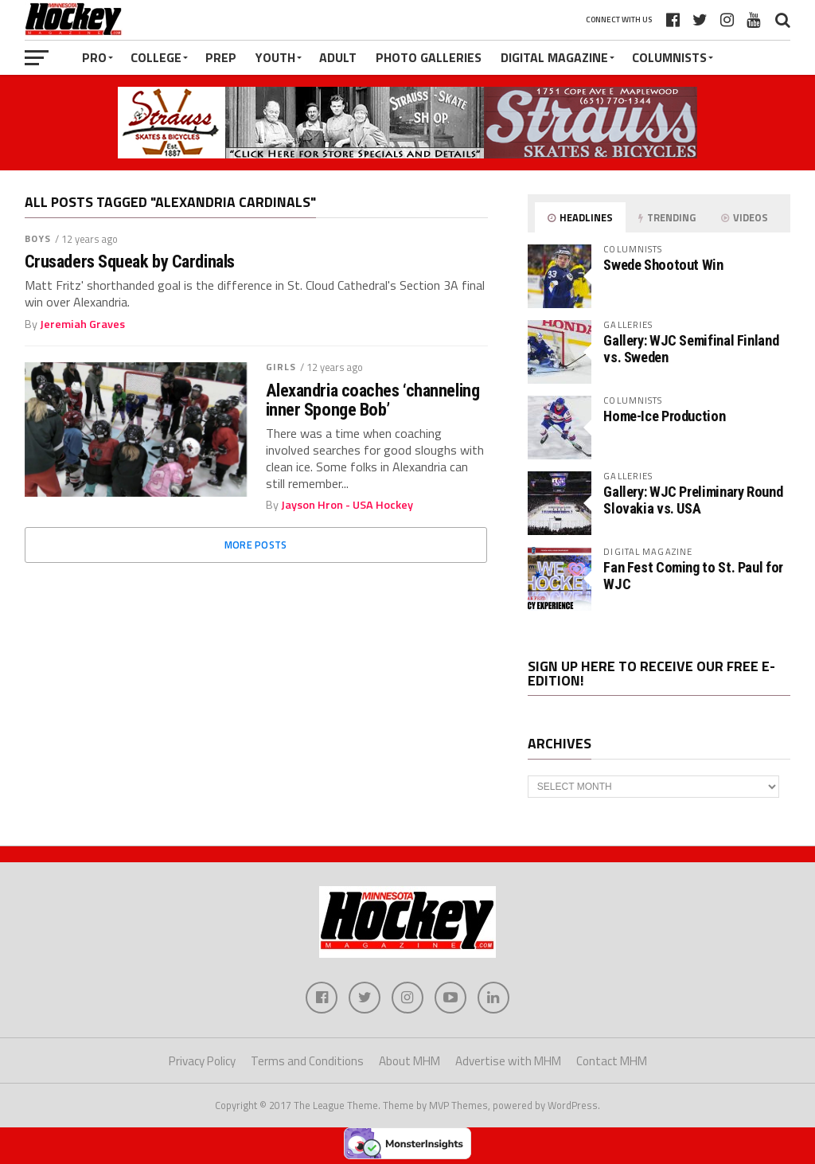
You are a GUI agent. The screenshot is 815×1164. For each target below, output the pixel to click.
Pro (94, 57)
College (156, 57)
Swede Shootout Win (663, 264)
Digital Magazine (554, 57)
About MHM (409, 1061)
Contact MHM (611, 1061)
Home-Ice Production (664, 416)
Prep (220, 57)
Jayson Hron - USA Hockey (347, 505)
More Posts (255, 545)
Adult (338, 57)
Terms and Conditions (307, 1061)
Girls (281, 366)
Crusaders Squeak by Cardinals (130, 261)
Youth (275, 57)
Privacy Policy (202, 1061)
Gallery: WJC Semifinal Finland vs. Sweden (690, 348)
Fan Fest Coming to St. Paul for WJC (693, 575)
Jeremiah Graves (82, 324)
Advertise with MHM (508, 1061)
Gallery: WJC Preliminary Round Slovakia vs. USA (692, 499)
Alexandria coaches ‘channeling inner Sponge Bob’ (373, 400)
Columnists (669, 57)
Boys (38, 238)
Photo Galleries (429, 57)
